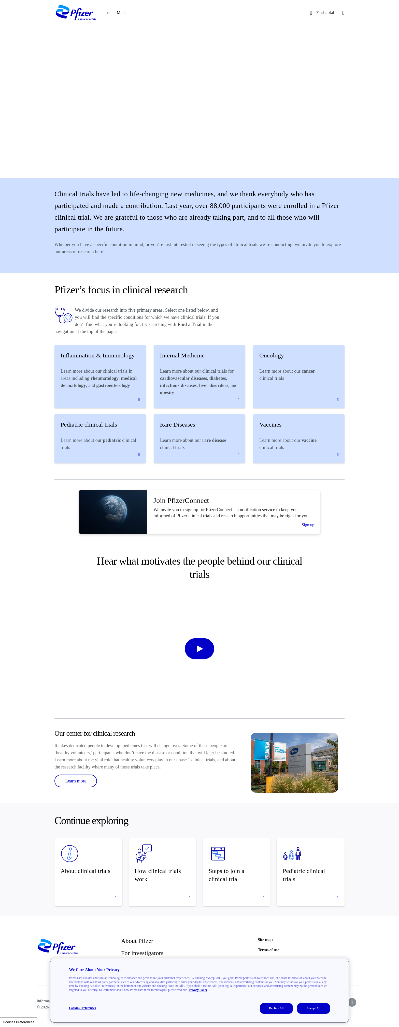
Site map (265, 940)
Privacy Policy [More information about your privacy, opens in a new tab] (198, 990)
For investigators (142, 953)
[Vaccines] (299, 438)
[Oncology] (299, 376)
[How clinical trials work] (162, 872)
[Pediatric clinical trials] (100, 438)
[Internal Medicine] (199, 376)
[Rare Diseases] (199, 438)
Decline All (276, 1008)
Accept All (313, 1008)
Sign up (308, 525)
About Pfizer (137, 941)
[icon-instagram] (352, 1002)
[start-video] (199, 648)
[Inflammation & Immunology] (100, 376)
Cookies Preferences (18, 1022)
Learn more (75, 780)
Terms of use (268, 950)
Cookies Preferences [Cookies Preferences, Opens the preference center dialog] (82, 1008)
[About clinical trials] (88, 872)
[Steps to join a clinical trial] (236, 872)
